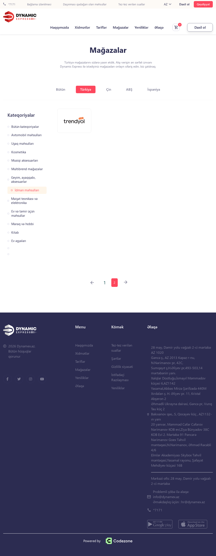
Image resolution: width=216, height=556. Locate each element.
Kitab (15, 232)
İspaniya (153, 89)
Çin (108, 89)
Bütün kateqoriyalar (25, 127)
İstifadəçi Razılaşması (120, 377)
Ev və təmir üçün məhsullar (22, 213)
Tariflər (101, 27)
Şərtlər (116, 358)
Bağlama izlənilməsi (39, 4)
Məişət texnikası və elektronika (24, 201)
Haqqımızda (59, 27)
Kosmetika (18, 152)
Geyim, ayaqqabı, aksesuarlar (23, 180)
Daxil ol (184, 4)
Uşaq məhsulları (22, 144)
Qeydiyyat (203, 4)
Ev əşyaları (18, 241)
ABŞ (129, 89)
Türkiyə (85, 89)
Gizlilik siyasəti (122, 366)
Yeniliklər (141, 27)
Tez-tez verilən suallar (131, 4)
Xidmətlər (82, 27)
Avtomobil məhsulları (26, 135)
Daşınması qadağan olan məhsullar (85, 4)
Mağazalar (121, 27)
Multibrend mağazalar (27, 169)
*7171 (9, 4)
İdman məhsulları (27, 190)
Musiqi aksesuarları (24, 160)
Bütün (60, 89)
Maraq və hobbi (22, 224)
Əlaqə (159, 27)
